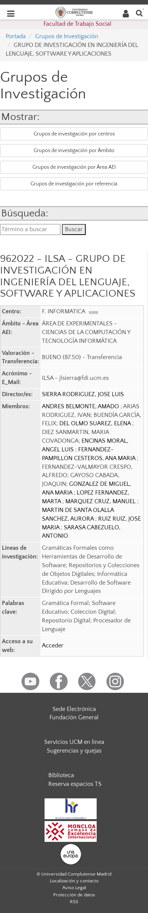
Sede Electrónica (74, 709)
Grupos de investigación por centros (74, 134)
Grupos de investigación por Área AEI (74, 167)
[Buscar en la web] (139, 13)
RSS (74, 901)
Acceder (52, 645)
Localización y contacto (74, 880)
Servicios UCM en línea (74, 742)
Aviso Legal (74, 887)
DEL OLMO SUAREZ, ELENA (95, 423)
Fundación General (74, 717)
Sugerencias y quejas (74, 750)
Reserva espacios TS (75, 784)
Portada (16, 36)
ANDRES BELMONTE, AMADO (81, 406)
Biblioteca (61, 775)
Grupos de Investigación (66, 36)
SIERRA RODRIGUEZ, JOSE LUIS (83, 394)
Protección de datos (74, 894)
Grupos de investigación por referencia (74, 184)
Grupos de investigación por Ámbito (74, 151)
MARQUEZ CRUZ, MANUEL (101, 501)
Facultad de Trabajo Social (77, 23)
